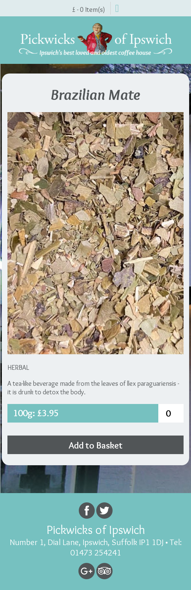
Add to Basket (96, 445)
